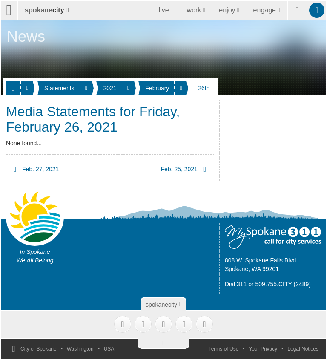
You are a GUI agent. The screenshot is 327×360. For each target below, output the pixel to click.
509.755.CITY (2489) (283, 284)
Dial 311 (236, 284)
